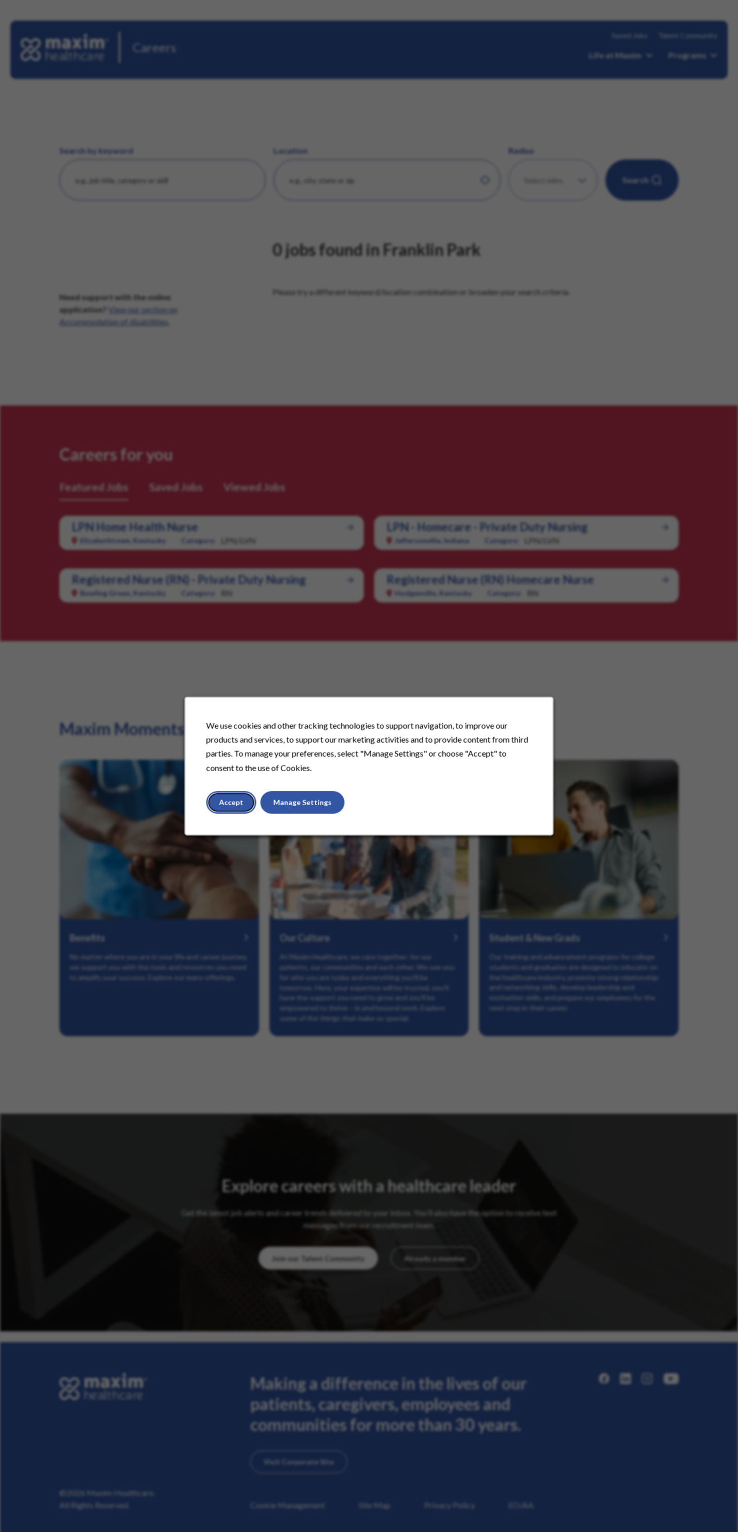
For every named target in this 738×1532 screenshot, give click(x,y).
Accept (231, 802)
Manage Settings (303, 802)
